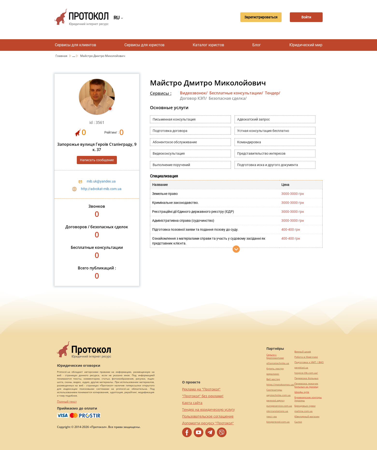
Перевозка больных (306, 378)
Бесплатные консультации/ (236, 93)
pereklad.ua (301, 367)
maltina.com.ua (303, 411)
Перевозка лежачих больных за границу (306, 385)
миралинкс (272, 373)
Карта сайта (192, 402)
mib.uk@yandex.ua (101, 181)
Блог (256, 45)
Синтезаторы (274, 389)
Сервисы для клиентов (75, 45)
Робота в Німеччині (306, 356)
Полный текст (67, 401)
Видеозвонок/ (193, 93)
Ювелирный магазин (306, 416)
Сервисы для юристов (144, 45)
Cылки (298, 421)
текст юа (271, 416)
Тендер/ (272, 93)
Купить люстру (275, 368)
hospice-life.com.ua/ (306, 372)
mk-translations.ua (277, 411)
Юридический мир (305, 45)
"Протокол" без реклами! (202, 396)
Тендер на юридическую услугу (208, 409)
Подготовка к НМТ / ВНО (309, 362)
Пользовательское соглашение (208, 416)
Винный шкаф (302, 351)
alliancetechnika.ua (277, 363)
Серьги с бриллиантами (275, 356)
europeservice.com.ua (279, 405)
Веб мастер (273, 379)
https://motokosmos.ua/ (280, 384)
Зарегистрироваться (259, 17)
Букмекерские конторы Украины (308, 399)
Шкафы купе (301, 392)
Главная (62, 56)
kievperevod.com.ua (278, 421)
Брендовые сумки (304, 405)
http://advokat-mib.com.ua (101, 189)
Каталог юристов (208, 45)
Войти (306, 17)
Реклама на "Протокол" (201, 389)
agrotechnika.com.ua (278, 395)
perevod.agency (275, 400)
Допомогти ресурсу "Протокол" (208, 423)
